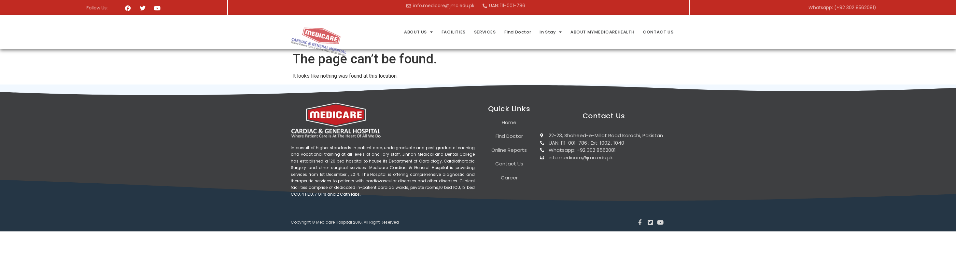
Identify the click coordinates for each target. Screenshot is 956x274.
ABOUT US (509, 32)
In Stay (640, 32)
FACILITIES (543, 32)
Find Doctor (607, 32)
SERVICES (574, 32)
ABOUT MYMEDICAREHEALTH (690, 32)
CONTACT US (746, 32)
